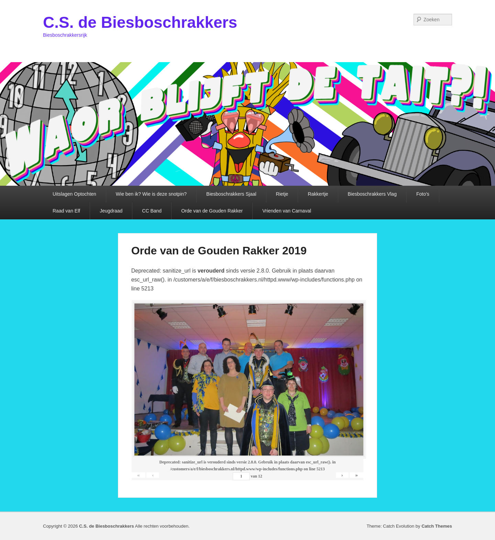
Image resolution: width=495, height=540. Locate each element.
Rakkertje (318, 194)
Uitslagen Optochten (74, 194)
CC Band (152, 211)
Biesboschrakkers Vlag (372, 194)
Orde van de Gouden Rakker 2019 (219, 250)
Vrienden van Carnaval (286, 211)
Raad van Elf (66, 211)
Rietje (282, 194)
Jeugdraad (111, 211)
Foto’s (422, 194)
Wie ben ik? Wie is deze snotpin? (151, 194)
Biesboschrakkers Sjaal (231, 194)
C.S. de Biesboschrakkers (140, 22)
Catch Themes (436, 526)
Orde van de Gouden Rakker (212, 211)
